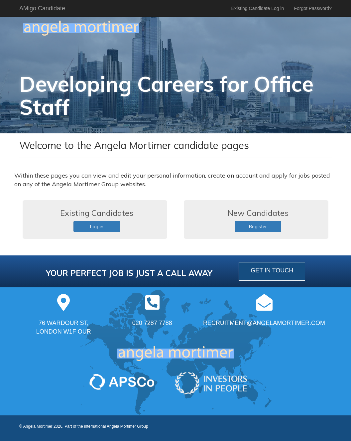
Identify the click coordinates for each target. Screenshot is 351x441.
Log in (96, 226)
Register (258, 226)
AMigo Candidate (42, 8)
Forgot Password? (313, 8)
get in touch (272, 270)
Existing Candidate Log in (257, 8)
